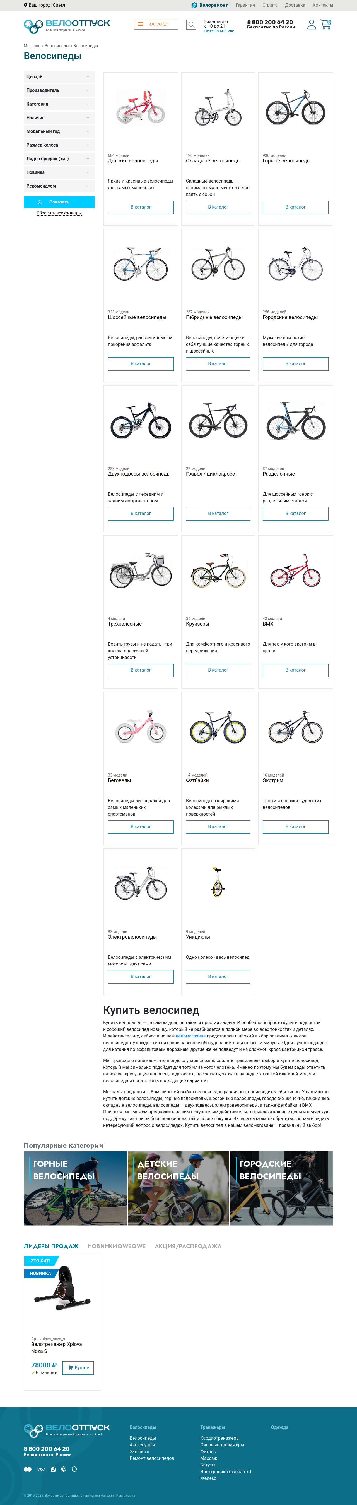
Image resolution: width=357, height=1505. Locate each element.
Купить (82, 1367)
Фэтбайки (197, 780)
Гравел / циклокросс (210, 474)
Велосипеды (57, 45)
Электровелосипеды (132, 937)
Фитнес (208, 1451)
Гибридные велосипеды (214, 317)
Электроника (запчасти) (225, 1471)
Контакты (323, 5)
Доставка (295, 5)
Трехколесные (125, 624)
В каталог (141, 207)
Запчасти (139, 1451)
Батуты (207, 1465)
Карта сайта (125, 1495)
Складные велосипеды (213, 161)
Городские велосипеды (290, 317)
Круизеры (197, 624)
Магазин (32, 45)
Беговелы (119, 780)
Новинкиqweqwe (117, 1246)
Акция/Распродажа (188, 1246)
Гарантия (245, 5)
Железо (208, 1478)
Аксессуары (142, 1445)
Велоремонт (209, 5)
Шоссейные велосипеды (137, 317)
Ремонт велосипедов (152, 1458)
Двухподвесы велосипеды (139, 474)
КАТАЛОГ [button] (153, 24)
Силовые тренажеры (222, 1445)
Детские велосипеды (133, 161)
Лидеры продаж (51, 1246)
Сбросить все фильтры (59, 212)
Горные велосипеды (287, 161)
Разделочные (279, 474)
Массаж (208, 1458)
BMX (268, 624)
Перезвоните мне (219, 31)
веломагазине (191, 1036)
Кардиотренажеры (220, 1438)
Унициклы (198, 937)
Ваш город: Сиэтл (47, 5)
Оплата (270, 5)
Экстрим (273, 780)
